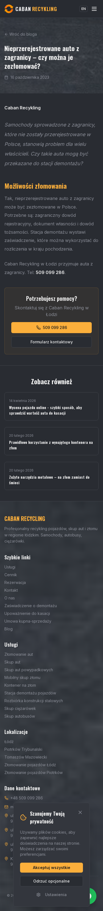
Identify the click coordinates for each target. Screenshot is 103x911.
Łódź (9, 741)
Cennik (10, 574)
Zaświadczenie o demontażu (30, 605)
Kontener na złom (20, 685)
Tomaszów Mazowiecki (25, 757)
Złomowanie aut (18, 654)
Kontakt (11, 590)
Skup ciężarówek (20, 708)
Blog (8, 628)
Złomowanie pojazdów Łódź (30, 764)
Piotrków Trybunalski (23, 749)
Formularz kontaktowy (51, 341)
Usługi (9, 567)
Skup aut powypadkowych (28, 669)
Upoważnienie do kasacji (27, 613)
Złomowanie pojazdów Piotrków (33, 772)
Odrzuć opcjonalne (51, 881)
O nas (9, 598)
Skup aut (12, 662)
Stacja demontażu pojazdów (30, 693)
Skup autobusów (19, 716)
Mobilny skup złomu (22, 677)
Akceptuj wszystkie (51, 867)
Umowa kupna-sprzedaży (27, 621)
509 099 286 (51, 327)
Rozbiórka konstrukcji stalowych (33, 700)
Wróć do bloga (20, 34)
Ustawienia (51, 894)
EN (83, 9)
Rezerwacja (15, 582)
